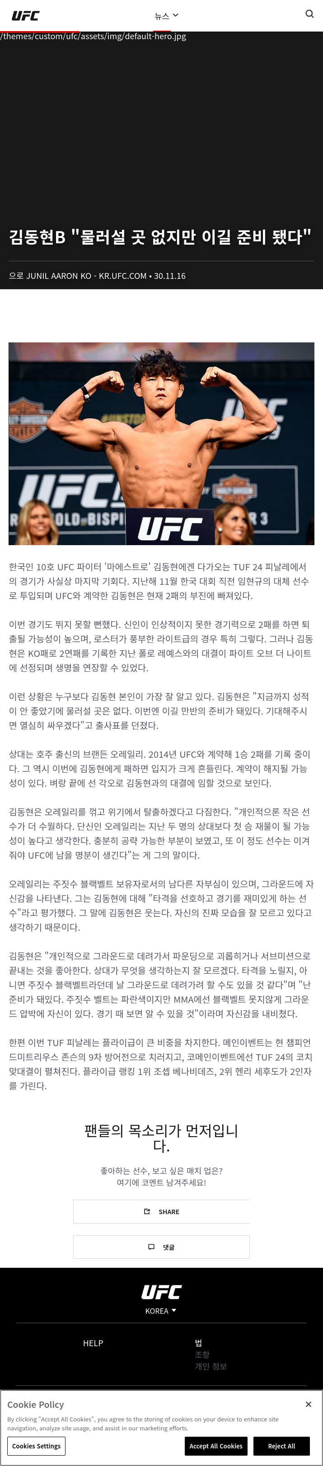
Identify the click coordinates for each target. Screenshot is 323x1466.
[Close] (308, 1404)
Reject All (281, 1446)
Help (93, 1342)
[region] (161, 1428)
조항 (202, 1354)
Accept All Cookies (216, 1446)
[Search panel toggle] (310, 14)
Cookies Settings (36, 1446)
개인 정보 (211, 1366)
